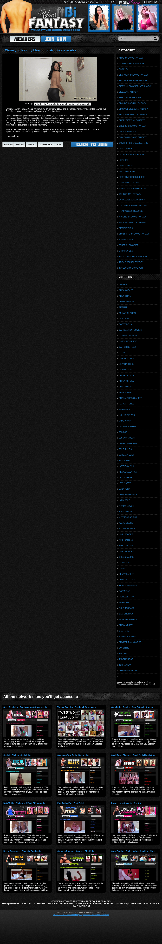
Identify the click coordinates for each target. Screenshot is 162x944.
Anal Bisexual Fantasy (131, 58)
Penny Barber (126, 574)
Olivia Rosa (125, 563)
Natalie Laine (126, 523)
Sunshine (124, 648)
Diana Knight (126, 370)
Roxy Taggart (126, 608)
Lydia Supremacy (128, 494)
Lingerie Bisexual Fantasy (133, 205)
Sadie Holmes (126, 614)
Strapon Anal (126, 239)
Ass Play (123, 69)
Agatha (123, 284)
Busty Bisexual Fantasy (132, 120)
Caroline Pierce (128, 341)
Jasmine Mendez (127, 426)
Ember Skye (125, 392)
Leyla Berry (125, 477)
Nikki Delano (126, 546)
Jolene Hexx (125, 449)
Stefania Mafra (127, 636)
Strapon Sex (126, 251)
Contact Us (135, 903)
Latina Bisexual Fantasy (132, 200)
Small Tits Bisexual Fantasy (134, 234)
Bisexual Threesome (130, 97)
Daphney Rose (126, 358)
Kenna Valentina (128, 472)
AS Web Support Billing (88, 903)
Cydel (122, 353)
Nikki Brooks (126, 534)
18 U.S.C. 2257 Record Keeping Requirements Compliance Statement (81, 915)
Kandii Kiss (124, 460)
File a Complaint (81, 906)
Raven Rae (124, 591)
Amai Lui (123, 307)
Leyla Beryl (125, 483)
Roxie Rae (124, 602)
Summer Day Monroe (130, 642)
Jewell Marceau (128, 443)
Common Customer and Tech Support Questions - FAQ (81, 901)
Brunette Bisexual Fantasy (134, 115)
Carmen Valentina (129, 336)
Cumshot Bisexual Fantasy (133, 143)
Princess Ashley (128, 585)
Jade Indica (125, 421)
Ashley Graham (127, 313)
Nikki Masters (126, 551)
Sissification (126, 228)
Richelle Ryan (126, 597)
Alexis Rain (125, 296)
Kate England (126, 466)
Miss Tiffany (125, 512)
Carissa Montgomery (130, 330)
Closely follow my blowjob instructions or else (40, 50)
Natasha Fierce (127, 529)
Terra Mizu (125, 665)
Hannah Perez (126, 404)
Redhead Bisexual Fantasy (133, 222)
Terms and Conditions (115, 903)
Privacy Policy (151, 903)
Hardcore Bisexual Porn (132, 188)
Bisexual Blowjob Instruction (135, 86)
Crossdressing (127, 132)
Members (14, 903)
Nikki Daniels (126, 540)
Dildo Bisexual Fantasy (131, 154)
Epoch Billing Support (60, 903)
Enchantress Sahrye (130, 398)
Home (5, 903)
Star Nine (124, 631)
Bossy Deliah (126, 324)
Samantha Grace (128, 619)
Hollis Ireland (127, 415)
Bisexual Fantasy (128, 92)
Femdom (123, 160)
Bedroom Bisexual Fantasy (133, 75)
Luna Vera (124, 489)
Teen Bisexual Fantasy (131, 262)
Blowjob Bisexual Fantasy (133, 109)
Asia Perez (124, 319)
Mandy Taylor (126, 506)
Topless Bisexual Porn (131, 268)
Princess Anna (127, 580)
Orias (122, 568)
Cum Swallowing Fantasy (133, 137)
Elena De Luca (126, 375)
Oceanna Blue (126, 557)
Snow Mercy (126, 625)
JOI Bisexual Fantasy (130, 194)
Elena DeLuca (126, 381)
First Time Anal (127, 171)
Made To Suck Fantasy (131, 211)
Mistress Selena (128, 517)
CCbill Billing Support (33, 903)
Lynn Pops (124, 500)
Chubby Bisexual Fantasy (132, 126)
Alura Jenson (126, 302)
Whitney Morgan (128, 670)
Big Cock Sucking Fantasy (133, 80)
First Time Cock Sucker (132, 177)
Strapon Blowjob (128, 245)
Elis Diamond (126, 387)
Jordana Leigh (127, 455)
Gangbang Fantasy (129, 183)
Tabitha (123, 653)
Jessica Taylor (127, 438)
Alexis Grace (126, 290)
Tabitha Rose (126, 659)
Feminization (126, 166)
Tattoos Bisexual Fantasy (133, 256)
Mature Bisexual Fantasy (132, 217)
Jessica (123, 432)
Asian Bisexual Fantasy (131, 63)
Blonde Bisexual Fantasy (132, 103)
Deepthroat (125, 149)
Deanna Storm (127, 364)
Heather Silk (126, 409)
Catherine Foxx (127, 347)
